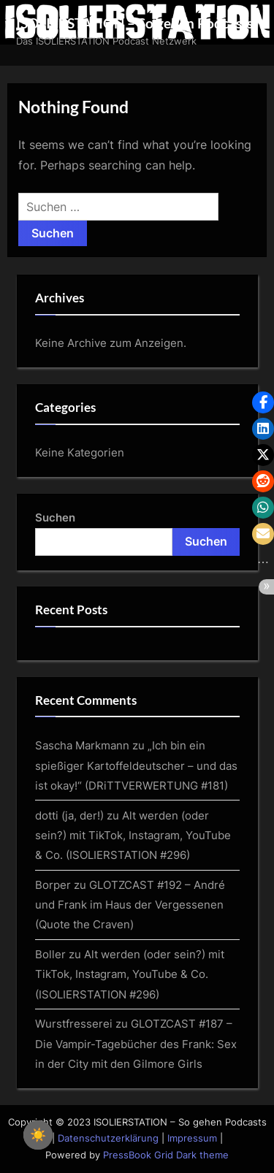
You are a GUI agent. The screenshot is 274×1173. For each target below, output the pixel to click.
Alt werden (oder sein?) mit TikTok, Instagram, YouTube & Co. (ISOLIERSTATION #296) (133, 836)
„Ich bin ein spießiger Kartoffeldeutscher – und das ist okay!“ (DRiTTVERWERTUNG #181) (136, 765)
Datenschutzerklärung (108, 1138)
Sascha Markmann (82, 745)
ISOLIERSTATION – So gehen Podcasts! (137, 23)
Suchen (55, 517)
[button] (263, 402)
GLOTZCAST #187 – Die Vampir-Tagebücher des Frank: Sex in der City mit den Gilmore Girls (136, 1044)
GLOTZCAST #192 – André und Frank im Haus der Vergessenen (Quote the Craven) (130, 905)
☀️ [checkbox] (38, 1135)
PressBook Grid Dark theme (166, 1155)
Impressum (192, 1138)
